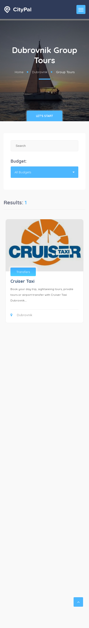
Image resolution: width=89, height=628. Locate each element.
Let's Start (44, 116)
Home (19, 72)
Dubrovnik (39, 72)
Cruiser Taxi (22, 281)
